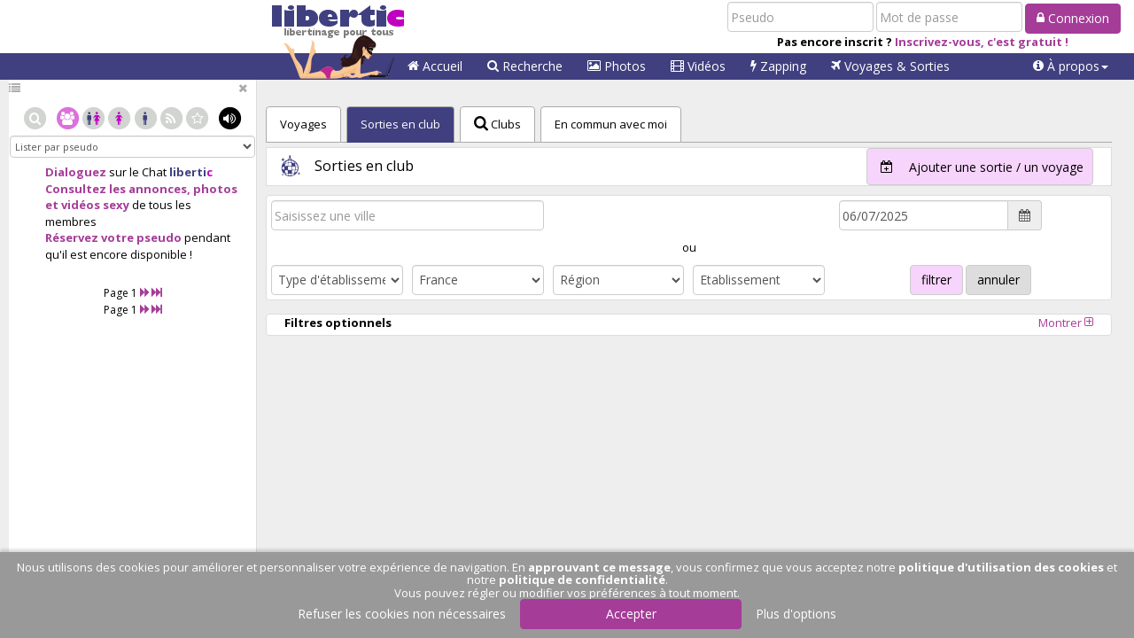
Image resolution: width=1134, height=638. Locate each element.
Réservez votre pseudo (113, 237)
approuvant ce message (599, 567)
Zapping (778, 66)
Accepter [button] (631, 613)
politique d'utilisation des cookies (1001, 567)
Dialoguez (75, 172)
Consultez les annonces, (117, 189)
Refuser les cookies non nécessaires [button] (402, 613)
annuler (998, 279)
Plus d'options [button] (796, 613)
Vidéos (698, 66)
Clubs (497, 124)
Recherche (525, 66)
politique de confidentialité (582, 579)
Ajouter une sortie (975, 166)
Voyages (890, 66)
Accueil (435, 66)
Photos (616, 66)
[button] (1071, 66)
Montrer (1065, 323)
